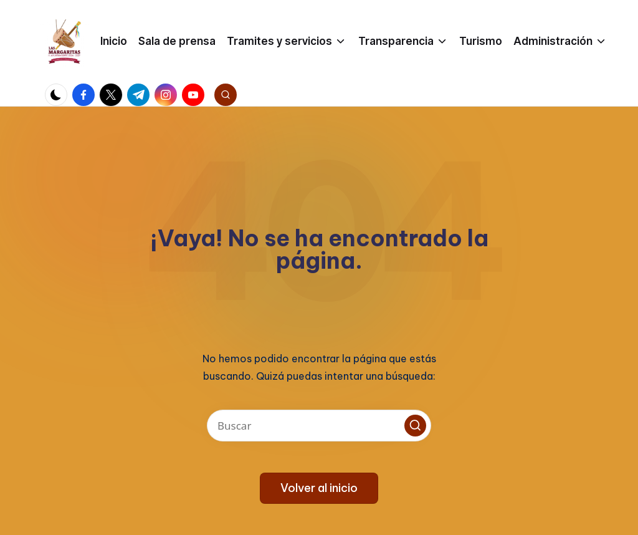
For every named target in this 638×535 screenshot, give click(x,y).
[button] (415, 425)
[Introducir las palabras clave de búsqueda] (319, 425)
